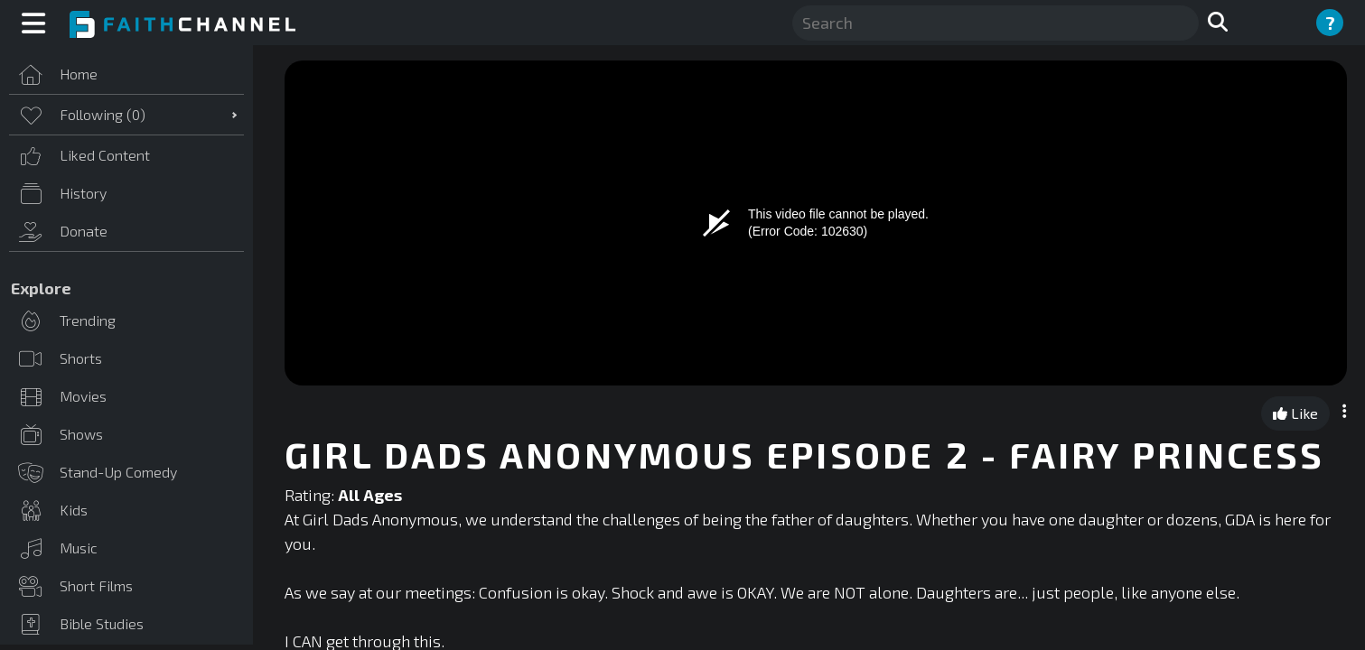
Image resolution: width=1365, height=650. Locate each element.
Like (1295, 413)
